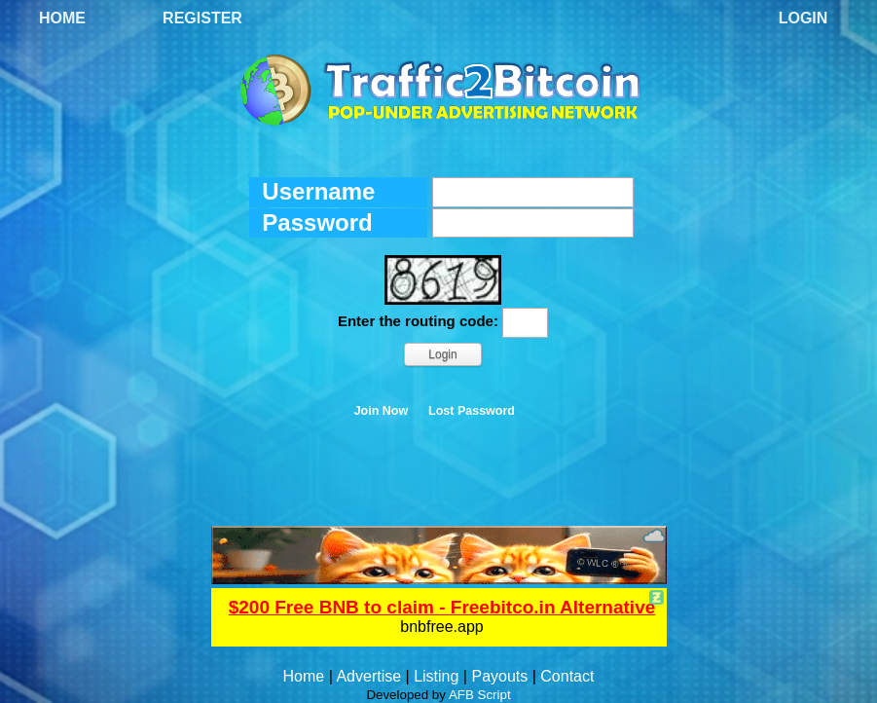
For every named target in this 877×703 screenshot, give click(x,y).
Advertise (368, 676)
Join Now (381, 411)
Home (62, 18)
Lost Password (471, 411)
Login (803, 18)
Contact (567, 676)
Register (202, 18)
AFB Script (480, 694)
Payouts (499, 676)
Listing (436, 676)
